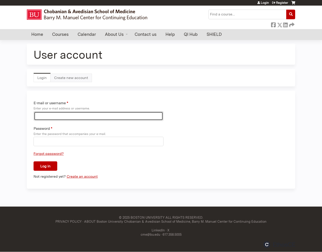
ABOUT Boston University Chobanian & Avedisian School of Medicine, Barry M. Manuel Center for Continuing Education (175, 221)
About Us (114, 34)
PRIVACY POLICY (68, 221)
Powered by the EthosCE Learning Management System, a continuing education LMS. (279, 244)
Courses (60, 34)
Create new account (71, 78)
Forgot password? (49, 154)
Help (170, 34)
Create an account (82, 176)
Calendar (87, 34)
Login (265, 2)
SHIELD (214, 34)
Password (42, 128)
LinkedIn (285, 24)
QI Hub (191, 34)
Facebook (273, 24)
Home (37, 34)
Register (282, 2)
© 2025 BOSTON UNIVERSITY (142, 217)
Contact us (146, 34)
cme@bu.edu (150, 234)
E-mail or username (50, 103)
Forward (291, 24)
